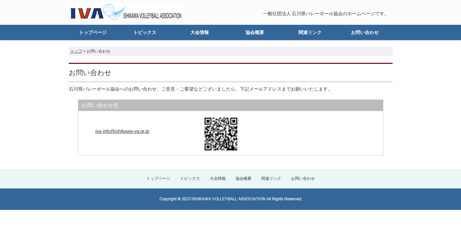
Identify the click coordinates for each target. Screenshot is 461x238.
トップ (76, 51)
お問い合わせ (365, 32)
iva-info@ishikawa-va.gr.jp (122, 131)
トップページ (93, 32)
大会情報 (199, 32)
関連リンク (310, 32)
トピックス (144, 32)
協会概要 (255, 32)
